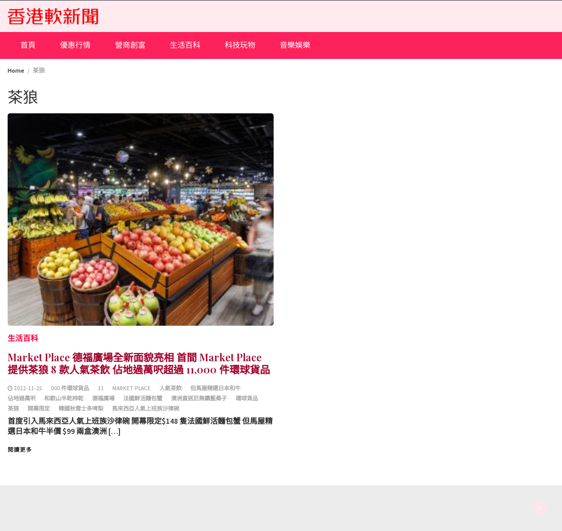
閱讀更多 (20, 449)
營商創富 (130, 45)
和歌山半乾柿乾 (63, 398)
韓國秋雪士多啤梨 (80, 408)
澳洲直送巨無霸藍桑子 (199, 398)
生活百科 (185, 45)
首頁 (28, 45)
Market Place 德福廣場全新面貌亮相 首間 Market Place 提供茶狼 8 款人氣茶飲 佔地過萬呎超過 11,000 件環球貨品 (139, 363)
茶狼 (13, 408)
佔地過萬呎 (22, 398)
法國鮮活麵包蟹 (142, 398)
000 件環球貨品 (70, 388)
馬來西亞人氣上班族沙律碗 (145, 408)
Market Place (131, 388)
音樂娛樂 (295, 45)
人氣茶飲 (170, 388)
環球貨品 (246, 398)
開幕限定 (38, 408)
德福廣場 (103, 398)
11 (101, 388)
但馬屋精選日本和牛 (215, 388)
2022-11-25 (28, 388)
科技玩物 (240, 45)
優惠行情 (75, 45)
